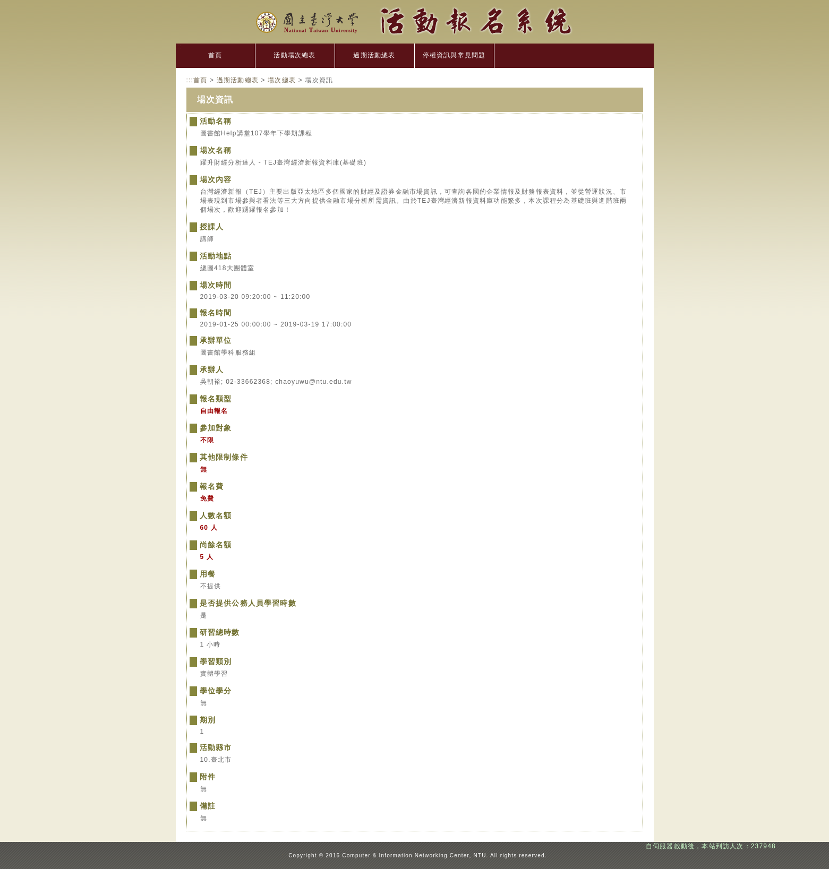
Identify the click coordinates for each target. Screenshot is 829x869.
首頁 (215, 55)
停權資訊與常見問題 (454, 55)
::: (179, 46)
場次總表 (282, 80)
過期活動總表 (374, 55)
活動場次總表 (294, 55)
